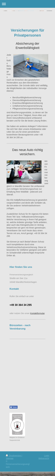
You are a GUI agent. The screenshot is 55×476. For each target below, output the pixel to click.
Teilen (13, 407)
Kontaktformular (37, 313)
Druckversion (14, 455)
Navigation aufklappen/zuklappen (27, 4)
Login (46, 455)
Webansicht (43, 458)
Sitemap (9, 458)
